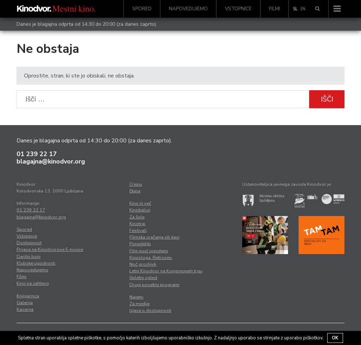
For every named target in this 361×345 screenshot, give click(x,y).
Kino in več (140, 203)
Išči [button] (327, 99)
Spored (142, 8)
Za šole (137, 217)
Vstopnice (238, 8)
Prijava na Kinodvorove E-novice (50, 249)
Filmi (274, 8)
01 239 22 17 (37, 154)
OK (335, 338)
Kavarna (25, 309)
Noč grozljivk (142, 264)
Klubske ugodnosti (36, 263)
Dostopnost (29, 243)
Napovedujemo (188, 8)
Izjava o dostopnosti (150, 310)
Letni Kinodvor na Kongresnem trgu (165, 271)
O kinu (135, 184)
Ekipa (134, 191)
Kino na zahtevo (33, 283)
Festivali (138, 230)
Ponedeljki (140, 244)
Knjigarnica (28, 296)
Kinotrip (137, 224)
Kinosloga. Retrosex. (151, 257)
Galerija (25, 303)
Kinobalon (140, 210)
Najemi (136, 297)
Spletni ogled (143, 278)
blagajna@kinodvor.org (51, 161)
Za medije (139, 304)
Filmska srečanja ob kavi (154, 237)
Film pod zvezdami (148, 251)
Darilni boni (29, 256)
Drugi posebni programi (154, 285)
